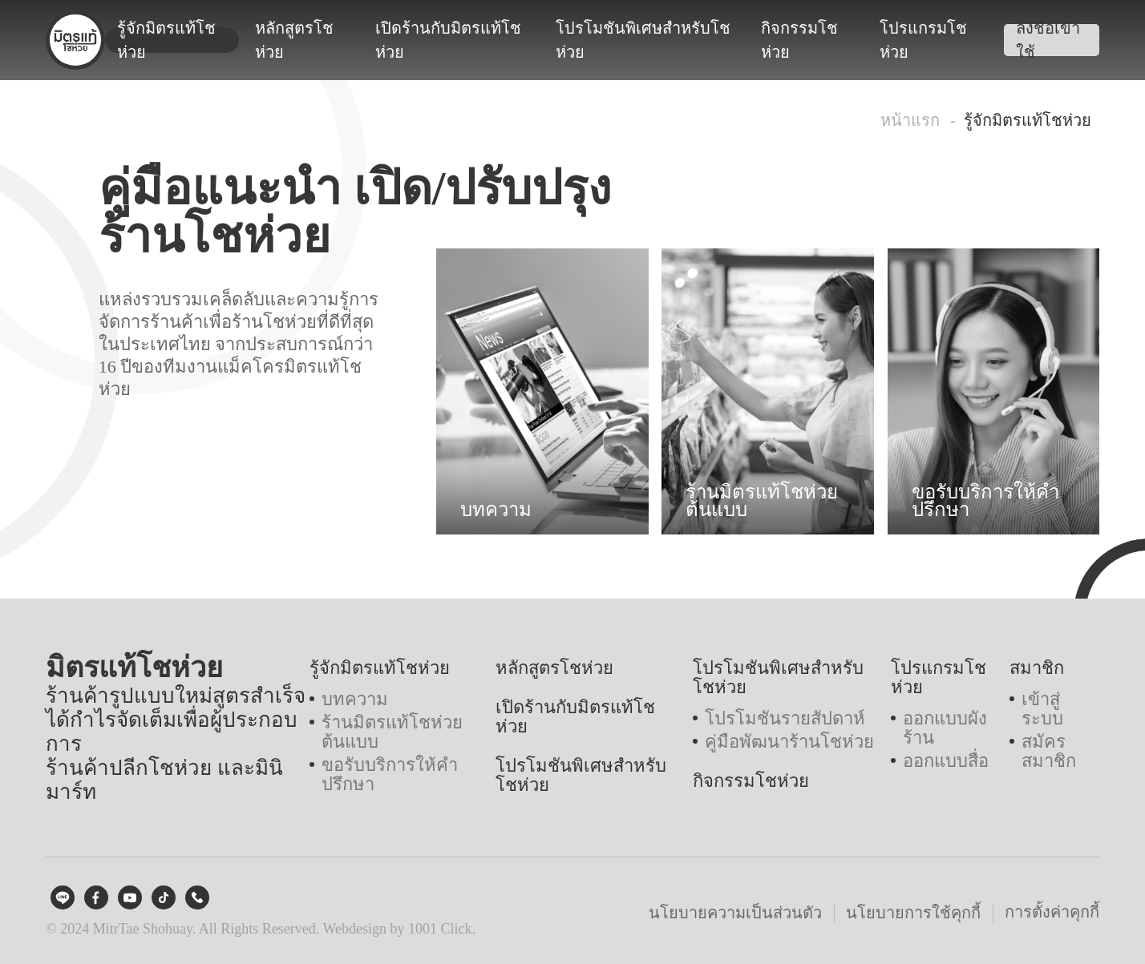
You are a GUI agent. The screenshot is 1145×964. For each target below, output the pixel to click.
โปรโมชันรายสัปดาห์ (785, 718)
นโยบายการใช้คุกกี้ (913, 913)
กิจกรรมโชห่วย (799, 40)
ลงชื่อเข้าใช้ (1048, 40)
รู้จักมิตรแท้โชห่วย (166, 40)
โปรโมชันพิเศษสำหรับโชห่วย (643, 40)
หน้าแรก (910, 120)
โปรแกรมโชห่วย (923, 40)
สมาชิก (1036, 668)
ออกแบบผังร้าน (945, 728)
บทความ (355, 699)
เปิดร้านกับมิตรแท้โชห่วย (448, 40)
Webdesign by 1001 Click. (399, 929)
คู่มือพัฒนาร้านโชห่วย (789, 742)
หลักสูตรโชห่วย (294, 40)
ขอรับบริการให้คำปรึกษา (390, 775)
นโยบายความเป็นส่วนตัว (735, 913)
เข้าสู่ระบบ (1042, 709)
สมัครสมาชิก (1049, 751)
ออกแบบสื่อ (946, 761)
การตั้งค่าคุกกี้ (1052, 912)
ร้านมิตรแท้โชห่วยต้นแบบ (392, 732)
